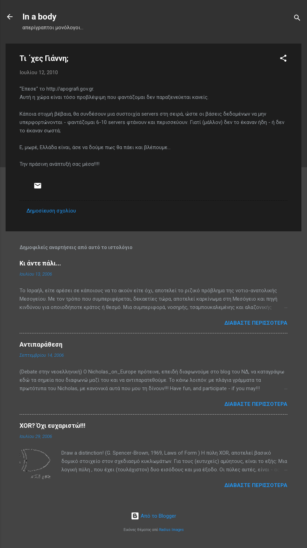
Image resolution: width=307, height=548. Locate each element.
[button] (283, 59)
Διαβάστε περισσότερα (255, 323)
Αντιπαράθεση (41, 344)
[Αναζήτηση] (297, 19)
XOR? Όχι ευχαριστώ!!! (52, 425)
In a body (39, 17)
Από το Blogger (153, 516)
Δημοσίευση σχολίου (51, 211)
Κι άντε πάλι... (40, 263)
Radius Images (171, 529)
